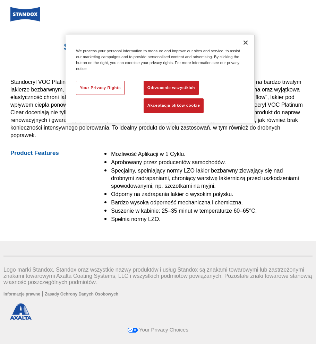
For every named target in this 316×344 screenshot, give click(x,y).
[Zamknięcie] (245, 42)
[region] (160, 78)
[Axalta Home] (25, 19)
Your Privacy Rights (100, 88)
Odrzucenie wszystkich (171, 88)
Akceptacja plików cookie (173, 105)
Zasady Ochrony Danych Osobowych (81, 294)
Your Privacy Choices (158, 330)
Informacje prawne (21, 294)
